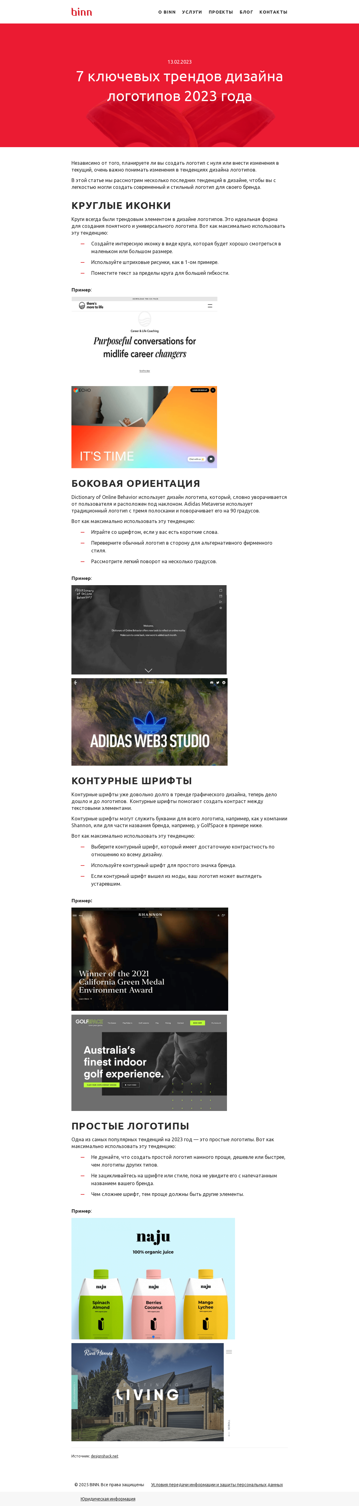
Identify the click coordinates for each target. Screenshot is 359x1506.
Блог (247, 12)
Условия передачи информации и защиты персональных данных (217, 1484)
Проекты (221, 12)
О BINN (167, 12)
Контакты (273, 12)
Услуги (192, 12)
